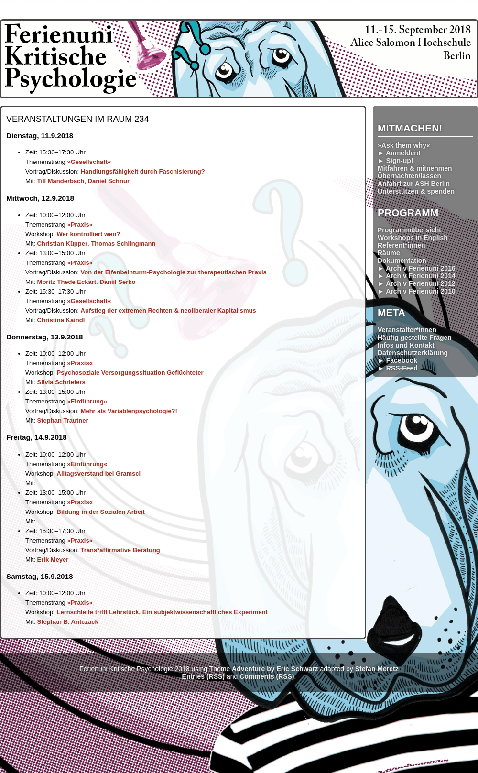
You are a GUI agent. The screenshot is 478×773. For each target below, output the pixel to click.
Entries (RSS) (203, 676)
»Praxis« (80, 224)
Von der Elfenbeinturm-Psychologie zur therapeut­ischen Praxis (174, 272)
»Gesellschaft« (89, 161)
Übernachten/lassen (409, 176)
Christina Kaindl (61, 320)
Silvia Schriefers (61, 382)
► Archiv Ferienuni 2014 (417, 276)
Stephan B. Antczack (67, 621)
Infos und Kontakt (406, 345)
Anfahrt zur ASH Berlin (414, 183)
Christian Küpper (62, 243)
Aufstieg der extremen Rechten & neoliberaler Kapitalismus (168, 310)
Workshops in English (413, 237)
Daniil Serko (117, 281)
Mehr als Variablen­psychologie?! (129, 410)
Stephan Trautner (62, 420)
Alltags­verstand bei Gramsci (99, 473)
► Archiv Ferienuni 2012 (417, 283)
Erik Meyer (53, 559)
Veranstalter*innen (407, 330)
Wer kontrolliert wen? (88, 234)
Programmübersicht (409, 230)
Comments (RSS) (266, 676)
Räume (389, 253)
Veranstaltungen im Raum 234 (77, 119)
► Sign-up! (395, 160)
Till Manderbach (61, 181)
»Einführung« (87, 401)
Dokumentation (402, 260)
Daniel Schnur (109, 181)
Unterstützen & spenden (416, 191)
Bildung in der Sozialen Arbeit (101, 511)
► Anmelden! (399, 153)
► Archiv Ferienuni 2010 (417, 291)
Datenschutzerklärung (413, 353)
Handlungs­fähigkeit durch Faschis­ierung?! (144, 171)
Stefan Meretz (377, 669)
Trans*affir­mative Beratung (120, 550)
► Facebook (397, 360)
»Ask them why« (404, 145)
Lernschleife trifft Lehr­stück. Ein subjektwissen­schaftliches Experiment (162, 612)
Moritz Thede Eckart (67, 281)
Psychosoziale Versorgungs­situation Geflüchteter (130, 372)
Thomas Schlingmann (123, 243)
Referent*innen (401, 245)
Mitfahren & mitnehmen (415, 168)
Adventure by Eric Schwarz (275, 669)
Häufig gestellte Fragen (415, 337)
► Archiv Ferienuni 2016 (417, 268)
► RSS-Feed (398, 368)
